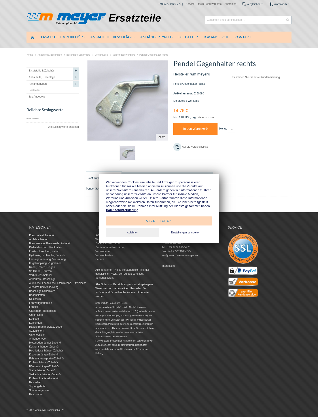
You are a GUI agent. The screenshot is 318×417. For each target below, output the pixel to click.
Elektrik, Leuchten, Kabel (44, 251)
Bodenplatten (37, 295)
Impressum (168, 265)
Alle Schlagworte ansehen (63, 126)
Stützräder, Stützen (40, 271)
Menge (223, 128)
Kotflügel (34, 318)
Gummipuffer (36, 314)
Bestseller (35, 382)
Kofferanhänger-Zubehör (43, 362)
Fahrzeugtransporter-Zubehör (46, 358)
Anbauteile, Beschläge (42, 279)
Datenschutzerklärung (108, 243)
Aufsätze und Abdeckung (44, 287)
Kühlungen (35, 322)
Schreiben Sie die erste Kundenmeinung (256, 77)
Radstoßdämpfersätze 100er (46, 326)
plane (28, 118)
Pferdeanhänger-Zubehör (44, 366)
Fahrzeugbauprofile (40, 302)
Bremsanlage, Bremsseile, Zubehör (50, 243)
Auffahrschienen (38, 239)
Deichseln (35, 299)
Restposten (36, 394)
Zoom (161, 137)
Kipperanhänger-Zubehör (44, 354)
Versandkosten (206, 117)
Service (190, 4)
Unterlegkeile (37, 334)
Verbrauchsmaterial (40, 275)
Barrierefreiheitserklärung (110, 247)
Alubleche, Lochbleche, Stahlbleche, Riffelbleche (57, 283)
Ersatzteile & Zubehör (42, 235)
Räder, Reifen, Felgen (42, 267)
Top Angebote (37, 386)
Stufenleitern (36, 330)
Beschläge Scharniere (42, 291)
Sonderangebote (39, 390)
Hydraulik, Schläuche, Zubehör (47, 255)
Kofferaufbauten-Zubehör (44, 378)
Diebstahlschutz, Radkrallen (45, 247)
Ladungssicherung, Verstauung (47, 259)
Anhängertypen (38, 338)
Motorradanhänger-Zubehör (45, 342)
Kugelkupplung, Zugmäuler (45, 263)
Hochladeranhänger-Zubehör (46, 350)
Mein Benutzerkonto (210, 4)
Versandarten (103, 251)
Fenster (33, 306)
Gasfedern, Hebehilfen (42, 310)
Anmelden (231, 4)
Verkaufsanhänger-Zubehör (45, 374)
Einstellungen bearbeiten (185, 232)
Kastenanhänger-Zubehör (44, 346)
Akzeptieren (159, 220)
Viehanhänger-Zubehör (42, 370)
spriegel (35, 118)
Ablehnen (132, 232)
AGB (98, 235)
